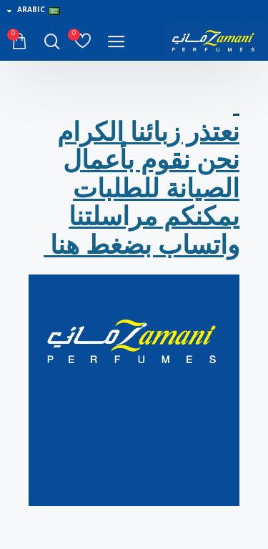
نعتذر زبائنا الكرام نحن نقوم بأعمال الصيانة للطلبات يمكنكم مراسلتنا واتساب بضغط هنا (141, 189)
